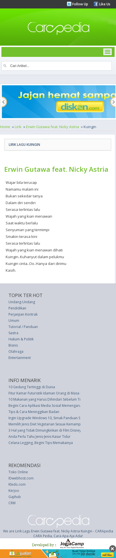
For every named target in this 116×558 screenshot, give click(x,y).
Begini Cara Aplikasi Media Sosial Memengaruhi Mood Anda (56, 405)
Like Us (104, 4)
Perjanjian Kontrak (23, 314)
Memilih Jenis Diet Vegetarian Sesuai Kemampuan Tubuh (53, 424)
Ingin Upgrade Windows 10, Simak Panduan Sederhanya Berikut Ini (61, 418)
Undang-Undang (21, 302)
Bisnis (13, 345)
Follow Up (79, 4)
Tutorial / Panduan (23, 326)
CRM (12, 503)
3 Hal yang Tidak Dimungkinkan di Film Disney (44, 430)
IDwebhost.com (21, 478)
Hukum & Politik (21, 339)
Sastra (13, 333)
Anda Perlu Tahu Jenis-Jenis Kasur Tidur (39, 436)
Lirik (18, 126)
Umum (13, 320)
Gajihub (14, 496)
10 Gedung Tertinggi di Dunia (31, 387)
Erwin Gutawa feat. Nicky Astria (52, 126)
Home (5, 126)
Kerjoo (13, 490)
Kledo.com (17, 484)
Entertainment (19, 357)
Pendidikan (17, 308)
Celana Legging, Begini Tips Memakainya (40, 442)
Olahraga (15, 351)
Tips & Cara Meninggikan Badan (33, 411)
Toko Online (18, 472)
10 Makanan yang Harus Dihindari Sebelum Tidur (47, 399)
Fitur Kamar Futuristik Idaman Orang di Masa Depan (49, 393)
